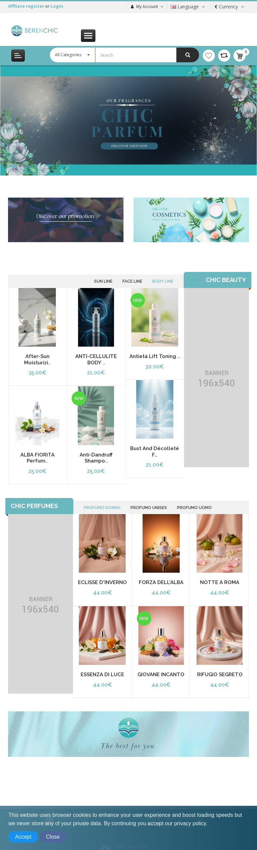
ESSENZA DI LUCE (102, 674)
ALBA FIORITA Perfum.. (37, 458)
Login (57, 6)
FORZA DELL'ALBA (161, 582)
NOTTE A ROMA (219, 582)
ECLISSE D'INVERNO (102, 582)
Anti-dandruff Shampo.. (96, 458)
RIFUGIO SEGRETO (220, 674)
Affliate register (26, 6)
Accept (23, 837)
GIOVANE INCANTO (161, 674)
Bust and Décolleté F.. (154, 451)
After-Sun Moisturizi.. (37, 359)
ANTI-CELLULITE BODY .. (96, 359)
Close (53, 837)
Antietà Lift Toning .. (155, 356)
